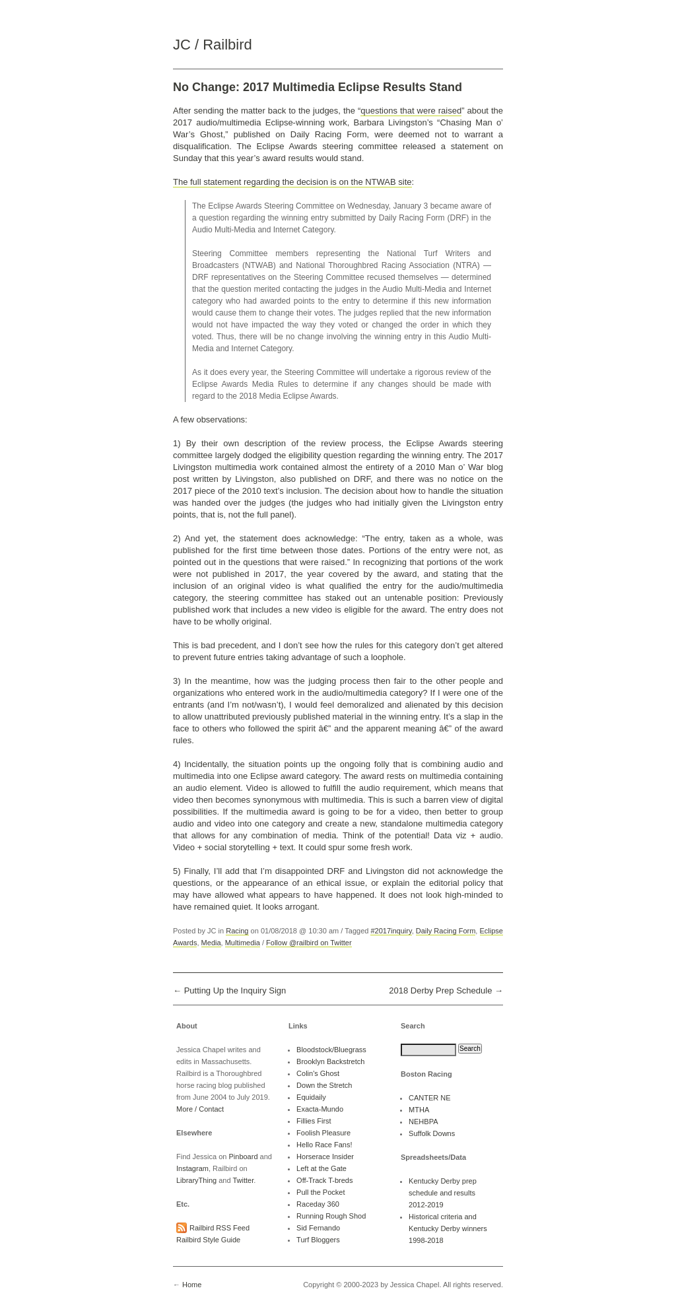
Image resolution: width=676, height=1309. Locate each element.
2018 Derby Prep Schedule (440, 990)
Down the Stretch (324, 1085)
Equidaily (311, 1097)
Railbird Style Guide (208, 1240)
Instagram (192, 1168)
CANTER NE (430, 1098)
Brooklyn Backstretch (330, 1061)
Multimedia (242, 943)
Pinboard (242, 1156)
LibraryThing (196, 1180)
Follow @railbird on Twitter (309, 943)
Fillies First (313, 1121)
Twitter (243, 1180)
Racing (237, 931)
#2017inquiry (390, 931)
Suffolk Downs (432, 1133)
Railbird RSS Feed (219, 1228)
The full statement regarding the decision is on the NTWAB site (292, 182)
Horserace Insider (325, 1156)
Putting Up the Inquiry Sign (235, 990)
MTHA (419, 1110)
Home (191, 1285)
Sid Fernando (318, 1228)
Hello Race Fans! (324, 1145)
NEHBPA (423, 1121)
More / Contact (200, 1109)
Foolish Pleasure (323, 1133)
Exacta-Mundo (319, 1109)
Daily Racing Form (446, 931)
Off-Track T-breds (324, 1180)
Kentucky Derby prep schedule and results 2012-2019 (443, 1193)
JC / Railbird (212, 44)
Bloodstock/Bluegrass (331, 1050)
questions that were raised (410, 111)
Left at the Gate (321, 1168)
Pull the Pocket (320, 1192)
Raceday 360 (317, 1204)
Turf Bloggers (318, 1240)
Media (211, 943)
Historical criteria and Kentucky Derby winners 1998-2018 (448, 1228)
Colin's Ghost (317, 1073)
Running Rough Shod (331, 1216)
